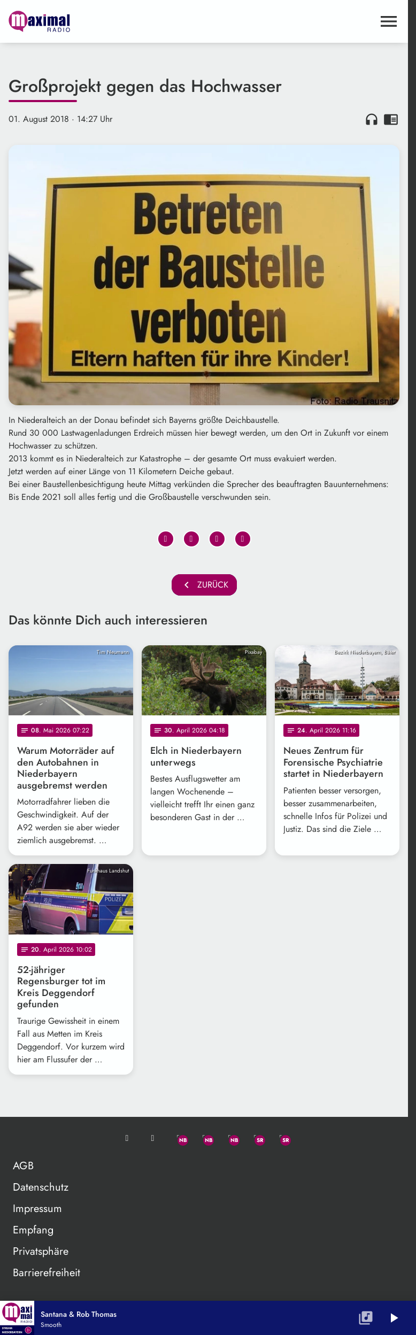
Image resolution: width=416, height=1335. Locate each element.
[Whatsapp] (178, 1138)
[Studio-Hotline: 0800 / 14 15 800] (152, 1138)
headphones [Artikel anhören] (371, 119)
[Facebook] (204, 1138)
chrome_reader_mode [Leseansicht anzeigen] (390, 119)
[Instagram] (229, 1138)
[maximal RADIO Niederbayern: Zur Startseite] (106, 21)
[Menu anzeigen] (388, 21)
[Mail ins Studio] (127, 1138)
